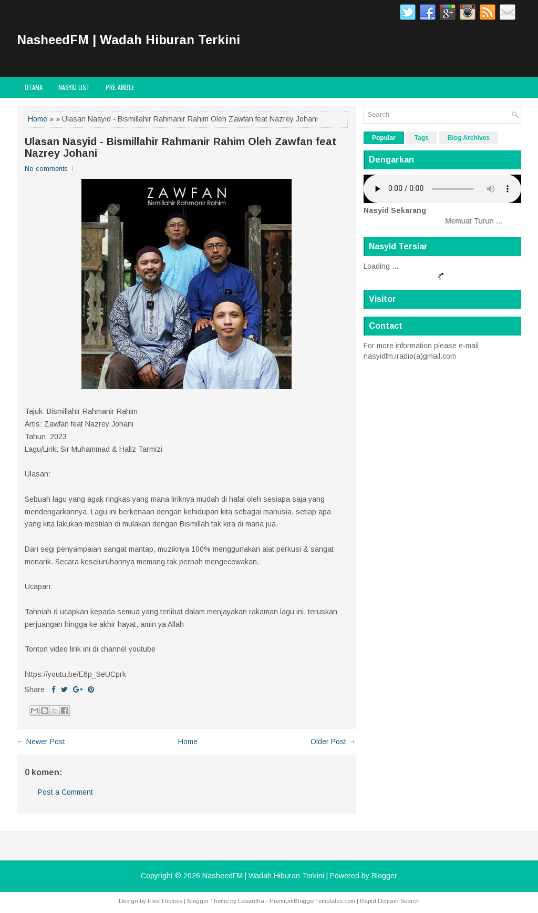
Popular (384, 137)
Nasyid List (74, 87)
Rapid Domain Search (390, 901)
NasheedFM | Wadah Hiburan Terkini (128, 40)
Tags (422, 137)
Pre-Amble (120, 87)
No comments (46, 169)
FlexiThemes (165, 901)
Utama (34, 87)
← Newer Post (41, 741)
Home (37, 119)
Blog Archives (469, 137)
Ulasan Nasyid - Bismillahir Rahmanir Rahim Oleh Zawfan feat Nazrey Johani (180, 147)
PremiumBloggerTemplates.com (312, 901)
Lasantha (251, 901)
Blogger (384, 875)
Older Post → (333, 741)
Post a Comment (65, 792)
